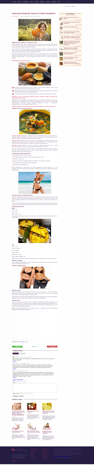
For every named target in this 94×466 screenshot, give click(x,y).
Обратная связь (15, 462)
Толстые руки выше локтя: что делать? (71, 18)
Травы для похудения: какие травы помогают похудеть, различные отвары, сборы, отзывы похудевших (72, 43)
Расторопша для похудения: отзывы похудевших (70, 53)
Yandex (69, 8)
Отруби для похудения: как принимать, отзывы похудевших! (72, 63)
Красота (31, 1)
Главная (14, 1)
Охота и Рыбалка (45, 454)
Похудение (54, 1)
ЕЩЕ (59, 1)
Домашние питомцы (46, 450)
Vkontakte (66, 8)
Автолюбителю (45, 458)
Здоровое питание (34, 458)
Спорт (32, 460)
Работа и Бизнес (45, 453)
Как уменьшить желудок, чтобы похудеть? (18, 433)
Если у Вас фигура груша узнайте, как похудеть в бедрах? (71, 32)
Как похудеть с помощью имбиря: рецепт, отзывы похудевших (48, 413)
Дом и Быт (20, 1)
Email (14, 382)
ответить (14, 361)
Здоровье (36, 1)
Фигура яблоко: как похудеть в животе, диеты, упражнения (71, 48)
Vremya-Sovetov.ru (22, 459)
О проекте (14, 463)
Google (73, 8)
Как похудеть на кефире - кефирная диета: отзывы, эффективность (72, 37)
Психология (48, 1)
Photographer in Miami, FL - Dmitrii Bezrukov (62, 458)
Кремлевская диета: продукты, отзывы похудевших (47, 433)
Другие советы (44, 460)
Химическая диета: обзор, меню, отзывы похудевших (33, 433)
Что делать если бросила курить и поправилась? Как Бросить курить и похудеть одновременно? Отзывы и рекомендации (18, 414)
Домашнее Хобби (34, 453)
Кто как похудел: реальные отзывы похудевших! (72, 23)
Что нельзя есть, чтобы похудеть (33, 413)
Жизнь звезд (44, 456)
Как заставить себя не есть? (71, 26)
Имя (14, 380)
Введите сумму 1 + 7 (17, 395)
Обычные (15, 353)
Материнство (25, 1)
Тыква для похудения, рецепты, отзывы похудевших (71, 58)
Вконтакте (22, 353)
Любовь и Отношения (35, 450)
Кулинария (42, 1)
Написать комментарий (18, 379)
